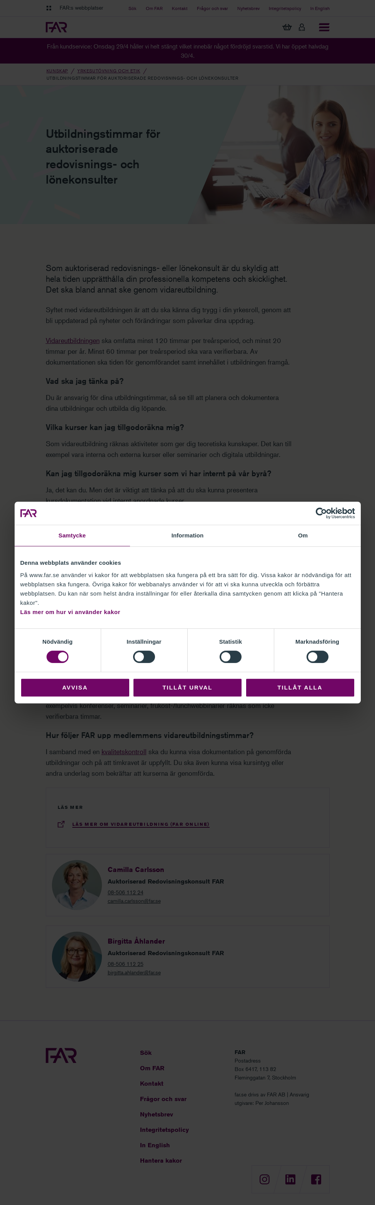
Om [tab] (303, 535)
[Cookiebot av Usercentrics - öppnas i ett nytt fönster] (321, 513)
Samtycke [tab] (72, 535)
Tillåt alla (299, 687)
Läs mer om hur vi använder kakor (70, 612)
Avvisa (75, 687)
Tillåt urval (187, 687)
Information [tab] (188, 535)
